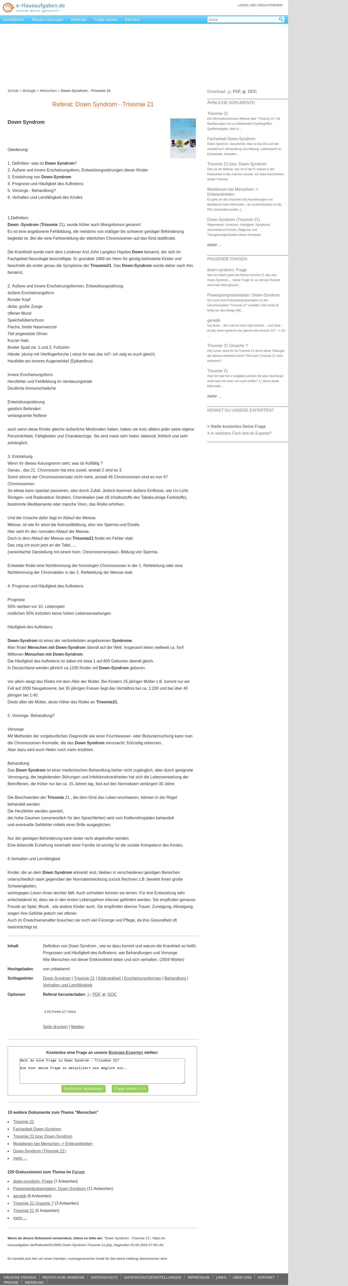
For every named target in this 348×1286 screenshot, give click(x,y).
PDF (93, 994)
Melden (77, 1027)
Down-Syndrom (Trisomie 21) (39, 1151)
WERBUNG (34, 1282)
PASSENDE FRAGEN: (227, 259)
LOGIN (243, 5)
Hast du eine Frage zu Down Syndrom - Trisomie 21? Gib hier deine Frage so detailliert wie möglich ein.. (102, 1071)
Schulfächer (14, 19)
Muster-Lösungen (48, 19)
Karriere (132, 19)
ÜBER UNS (242, 1277)
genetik (19, 1196)
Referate (78, 19)
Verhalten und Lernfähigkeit (67, 985)
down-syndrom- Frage (33, 1181)
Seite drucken (55, 1027)
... (214, 245)
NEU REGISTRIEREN (266, 5)
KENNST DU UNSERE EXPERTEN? (240, 410)
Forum (78, 1172)
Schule (13, 91)
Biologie (29, 91)
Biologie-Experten (125, 1052)
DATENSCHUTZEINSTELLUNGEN (152, 1277)
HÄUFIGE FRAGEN (20, 1277)
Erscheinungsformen (142, 978)
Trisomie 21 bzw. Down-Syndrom (42, 1136)
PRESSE (11, 1282)
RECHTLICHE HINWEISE (63, 1277)
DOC (109, 994)
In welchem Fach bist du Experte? (241, 433)
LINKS (221, 1277)
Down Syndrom (57, 978)
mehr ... (20, 1158)
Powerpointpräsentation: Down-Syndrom (49, 1188)
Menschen (48, 91)
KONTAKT (266, 1277)
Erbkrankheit (109, 978)
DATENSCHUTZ (104, 1277)
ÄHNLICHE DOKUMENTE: (231, 103)
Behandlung (175, 978)
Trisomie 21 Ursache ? (33, 1203)
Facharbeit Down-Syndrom (37, 1129)
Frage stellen (106, 19)
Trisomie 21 (84, 978)
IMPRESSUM (199, 1277)
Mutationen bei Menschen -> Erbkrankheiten (52, 1144)
